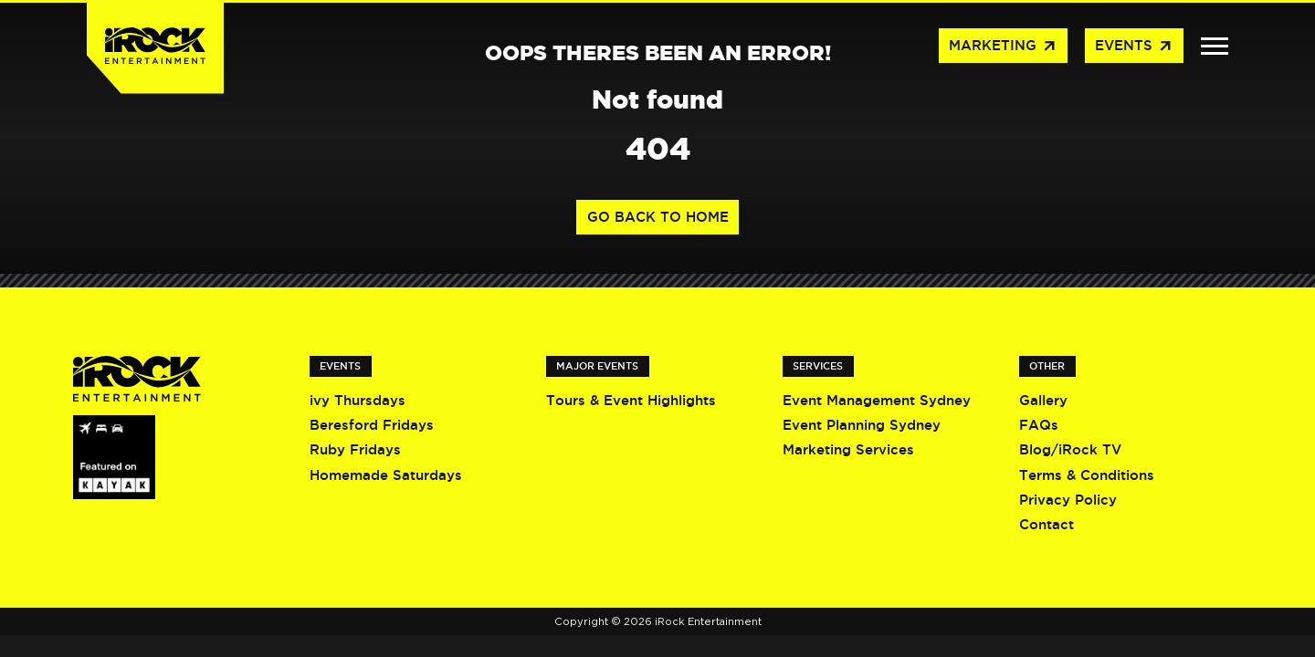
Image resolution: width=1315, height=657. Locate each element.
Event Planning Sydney (862, 425)
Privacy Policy (1068, 499)
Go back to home (658, 216)
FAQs (1038, 425)
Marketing (1003, 46)
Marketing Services (848, 449)
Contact (1046, 524)
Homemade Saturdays (386, 475)
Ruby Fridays (355, 449)
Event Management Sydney (877, 400)
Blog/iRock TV (1070, 449)
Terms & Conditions (1086, 475)
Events (1134, 46)
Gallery (1043, 400)
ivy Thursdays (357, 400)
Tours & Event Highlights (631, 400)
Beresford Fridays (372, 425)
